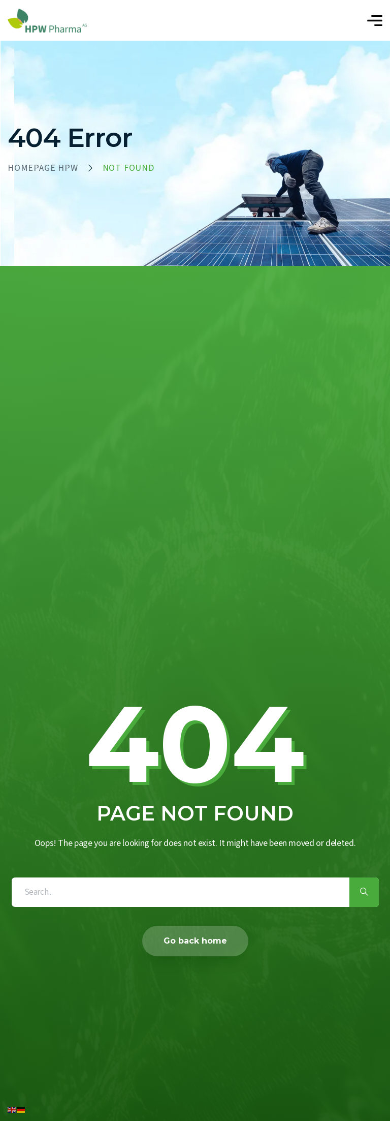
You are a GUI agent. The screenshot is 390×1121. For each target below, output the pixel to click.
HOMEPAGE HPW (43, 168)
